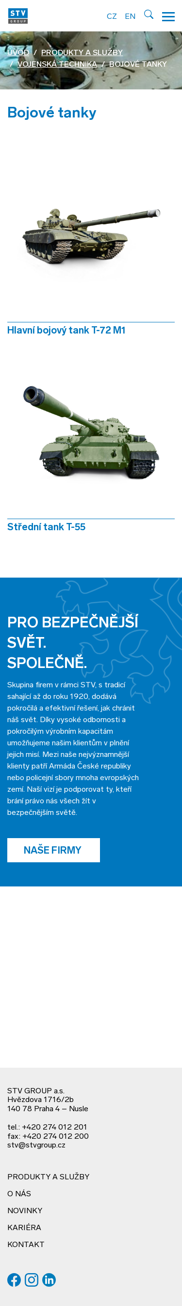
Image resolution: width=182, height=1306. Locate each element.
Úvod (18, 53)
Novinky (24, 1211)
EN (130, 17)
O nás (19, 1194)
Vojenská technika (57, 65)
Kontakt (26, 1245)
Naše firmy (53, 851)
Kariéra (24, 1228)
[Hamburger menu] (168, 15)
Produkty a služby (82, 53)
